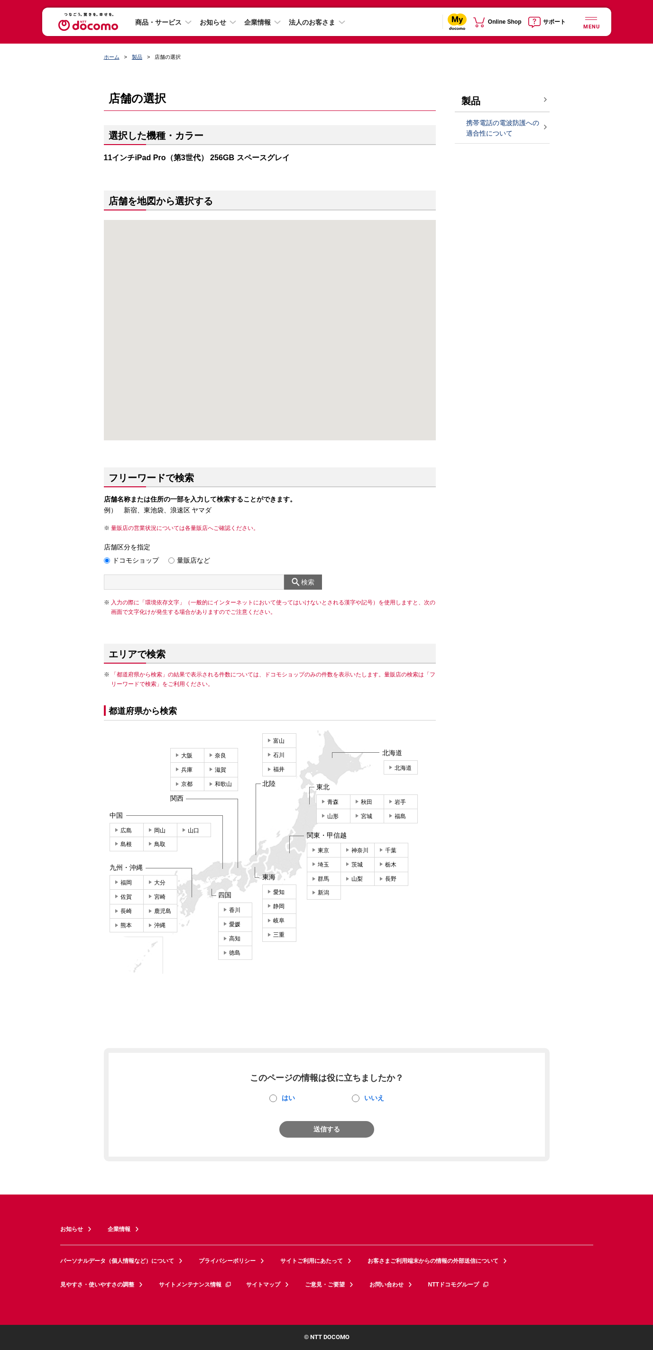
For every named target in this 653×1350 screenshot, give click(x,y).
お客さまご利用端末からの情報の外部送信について (433, 1261)
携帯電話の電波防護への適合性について (502, 128)
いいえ (374, 1098)
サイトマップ (263, 1284)
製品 (137, 57)
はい (288, 1098)
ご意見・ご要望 (325, 1284)
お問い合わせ (386, 1284)
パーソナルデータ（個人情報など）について (117, 1261)
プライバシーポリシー (227, 1261)
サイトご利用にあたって (311, 1261)
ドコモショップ (135, 560)
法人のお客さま (312, 22)
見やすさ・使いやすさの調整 (97, 1284)
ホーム (112, 57)
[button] (270, 318)
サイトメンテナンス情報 (195, 1284)
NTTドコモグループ (458, 1284)
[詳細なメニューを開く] (591, 22)
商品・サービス (158, 22)
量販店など (193, 560)
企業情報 (257, 22)
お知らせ (213, 22)
